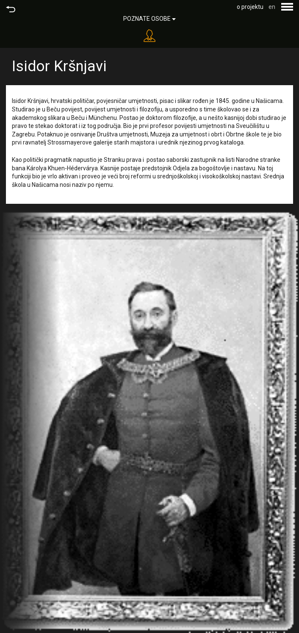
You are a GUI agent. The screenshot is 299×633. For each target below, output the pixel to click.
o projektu (250, 6)
